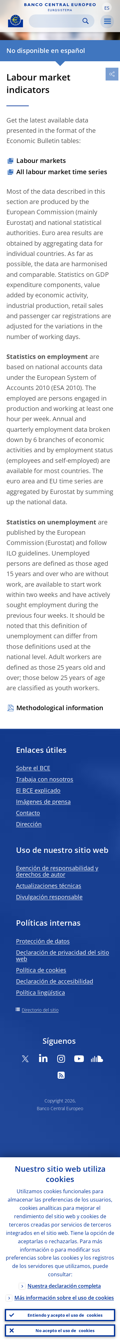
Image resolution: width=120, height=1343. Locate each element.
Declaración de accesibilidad (54, 981)
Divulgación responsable (49, 897)
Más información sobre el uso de (64, 1297)
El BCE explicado (38, 790)
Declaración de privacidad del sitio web (62, 955)
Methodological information (59, 707)
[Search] (56, 21)
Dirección (29, 824)
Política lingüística (40, 992)
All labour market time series (61, 171)
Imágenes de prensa (43, 801)
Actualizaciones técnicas (48, 885)
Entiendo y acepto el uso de (65, 1315)
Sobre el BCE (33, 768)
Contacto (28, 813)
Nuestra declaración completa (64, 1285)
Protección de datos (43, 941)
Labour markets (41, 160)
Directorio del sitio (40, 1010)
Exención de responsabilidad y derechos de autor (57, 871)
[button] (107, 7)
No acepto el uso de (65, 1330)
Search (85, 21)
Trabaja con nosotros (44, 779)
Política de (41, 970)
